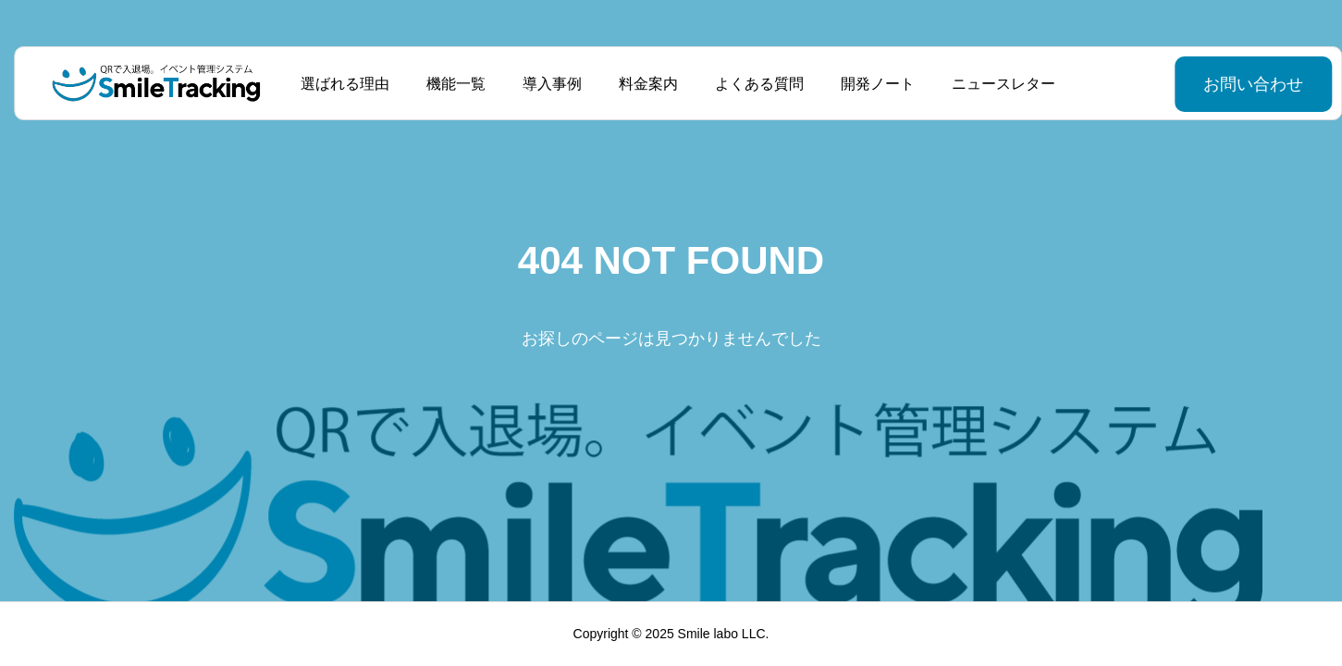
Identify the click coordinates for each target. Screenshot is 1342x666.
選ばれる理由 (338, 84)
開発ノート (871, 84)
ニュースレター (997, 84)
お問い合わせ (1207, 84)
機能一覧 (449, 84)
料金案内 (641, 84)
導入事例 (545, 84)
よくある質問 (752, 84)
